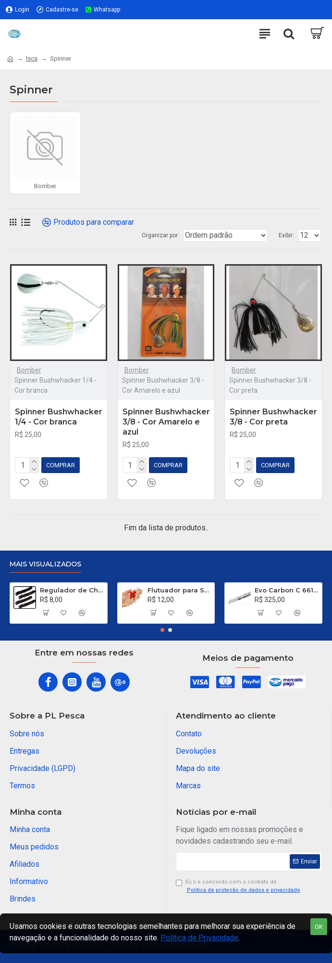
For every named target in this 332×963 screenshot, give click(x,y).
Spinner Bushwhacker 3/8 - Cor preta (273, 416)
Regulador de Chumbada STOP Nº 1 (72, 590)
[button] (162, 630)
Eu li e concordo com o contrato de (239, 886)
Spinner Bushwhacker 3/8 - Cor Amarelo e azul (166, 422)
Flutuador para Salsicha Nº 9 (179, 590)
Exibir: (286, 235)
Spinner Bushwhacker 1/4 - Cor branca (58, 416)
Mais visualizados (45, 564)
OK (319, 926)
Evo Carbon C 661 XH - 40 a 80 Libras (287, 590)
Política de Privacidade (199, 937)
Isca (31, 58)
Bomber (29, 370)
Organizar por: (160, 235)
